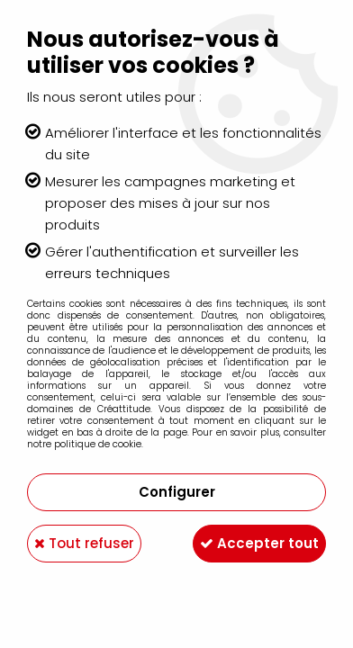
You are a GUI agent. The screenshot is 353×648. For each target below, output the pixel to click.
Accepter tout (259, 543)
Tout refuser (84, 543)
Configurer (177, 491)
